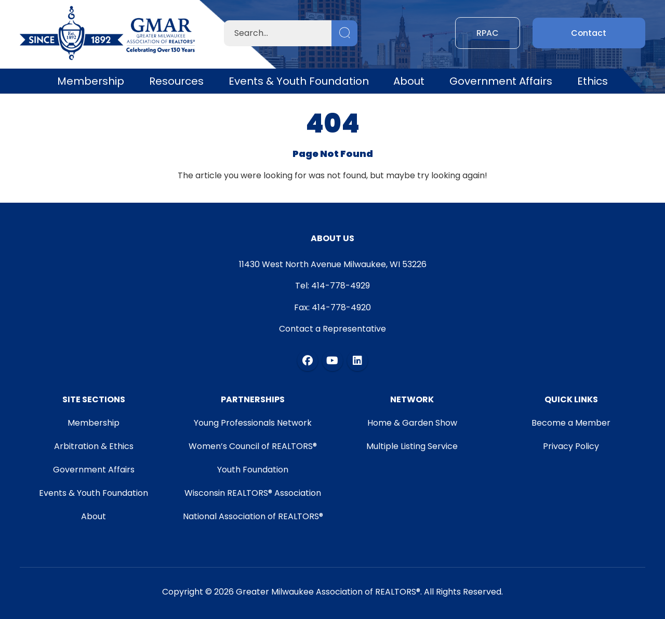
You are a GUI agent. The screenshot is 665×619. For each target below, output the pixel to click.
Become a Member (571, 423)
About (408, 81)
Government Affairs (500, 81)
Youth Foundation (252, 470)
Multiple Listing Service (412, 446)
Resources (176, 81)
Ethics (592, 81)
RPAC (487, 33)
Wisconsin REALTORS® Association (252, 493)
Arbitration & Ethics (93, 446)
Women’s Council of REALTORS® (253, 446)
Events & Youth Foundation (299, 81)
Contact (589, 33)
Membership (90, 81)
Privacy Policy (571, 446)
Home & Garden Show (412, 423)
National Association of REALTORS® (253, 516)
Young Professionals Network (253, 423)
